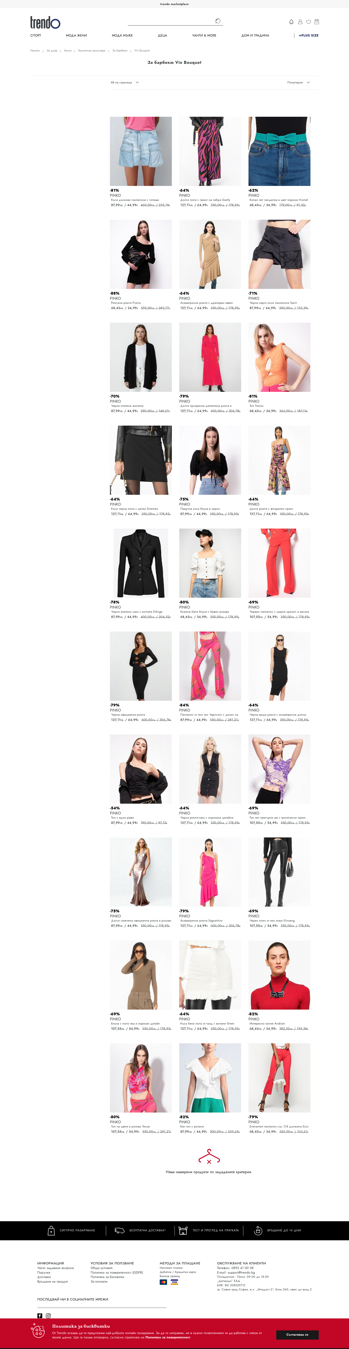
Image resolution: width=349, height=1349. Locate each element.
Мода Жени (76, 35)
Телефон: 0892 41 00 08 (235, 1268)
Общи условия (101, 1268)
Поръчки (43, 1272)
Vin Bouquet (142, 50)
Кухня (67, 50)
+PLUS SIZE (308, 35)
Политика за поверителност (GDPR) (117, 1272)
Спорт (36, 35)
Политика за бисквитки (107, 1277)
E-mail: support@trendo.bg (236, 1272)
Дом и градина (255, 35)
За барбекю (120, 50)
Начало (35, 50)
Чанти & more (204, 35)
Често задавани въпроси (55, 1268)
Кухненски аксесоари (91, 50)
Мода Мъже (122, 35)
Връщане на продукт (52, 1281)
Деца (162, 35)
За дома (52, 50)
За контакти (99, 1281)
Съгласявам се (297, 1334)
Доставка (44, 1277)
